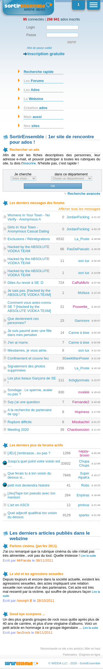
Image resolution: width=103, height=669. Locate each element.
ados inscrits (63, 19)
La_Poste (82, 239)
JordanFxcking (78, 217)
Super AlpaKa (83, 475)
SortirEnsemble (90, 663)
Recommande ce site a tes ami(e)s (62, 648)
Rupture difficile (20, 422)
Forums (34, 81)
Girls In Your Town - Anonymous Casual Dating (28, 229)
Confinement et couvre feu (28, 358)
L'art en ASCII (18, 505)
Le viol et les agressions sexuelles (36, 574)
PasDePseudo (78, 249)
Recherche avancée (83, 193)
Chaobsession (78, 430)
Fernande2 (80, 402)
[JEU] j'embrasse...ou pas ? (29, 453)
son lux (83, 261)
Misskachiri (80, 422)
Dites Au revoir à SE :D (26, 283)
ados (35, 108)
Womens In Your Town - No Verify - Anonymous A (29, 217)
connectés (33, 19)
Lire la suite (88, 555)
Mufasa (83, 293)
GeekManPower (76, 358)
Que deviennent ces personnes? (23, 321)
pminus (83, 505)
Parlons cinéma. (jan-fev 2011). (34, 546)
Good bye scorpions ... (27, 614)
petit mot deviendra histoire (29, 485)
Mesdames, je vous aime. (27, 350)
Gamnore (82, 321)
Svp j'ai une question (24, 402)
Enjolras (83, 495)
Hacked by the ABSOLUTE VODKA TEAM (29, 249)
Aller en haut (92, 648)
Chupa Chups (84, 463)
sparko (84, 515)
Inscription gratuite (46, 53)
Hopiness (82, 412)
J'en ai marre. (18, 342)
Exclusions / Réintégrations (29, 239)
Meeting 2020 (18, 430)
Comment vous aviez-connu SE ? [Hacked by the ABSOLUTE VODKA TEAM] (29, 306)
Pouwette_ (81, 307)
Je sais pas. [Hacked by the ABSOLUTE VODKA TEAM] (29, 292)
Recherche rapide (38, 72)
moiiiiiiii (83, 392)
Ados (31, 90)
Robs (85, 485)
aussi (33, 117)
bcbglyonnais (79, 380)
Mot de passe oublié (39, 47)
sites (31, 126)
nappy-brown (84, 453)
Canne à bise (79, 333)
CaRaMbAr (80, 283)
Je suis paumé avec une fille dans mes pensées (30, 333)
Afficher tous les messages (79, 209)
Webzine (33, 99)
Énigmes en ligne (89, 654)
